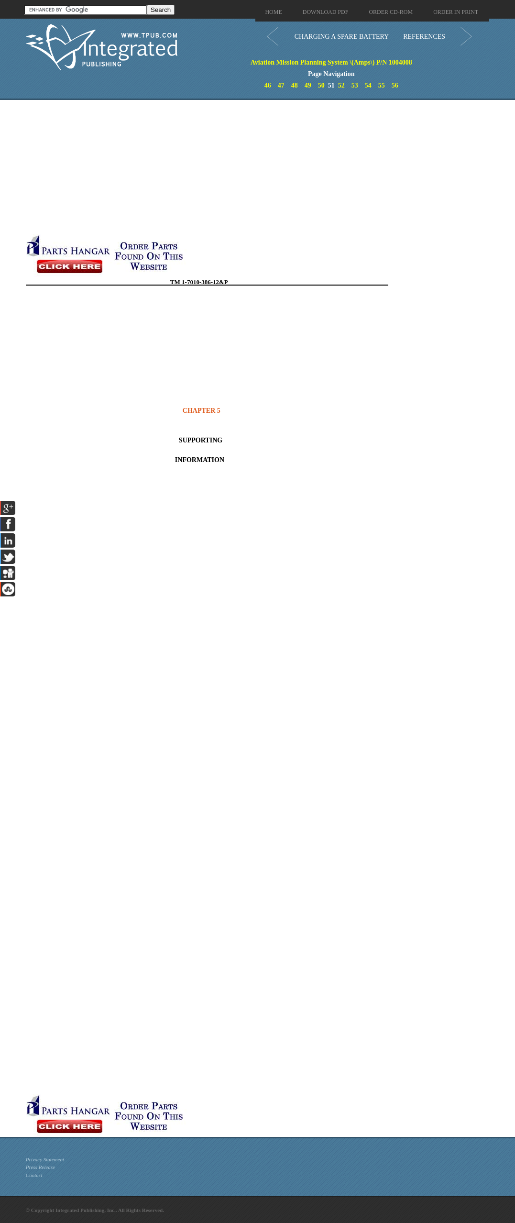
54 (368, 85)
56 (395, 85)
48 (294, 85)
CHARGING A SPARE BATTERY (342, 36)
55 (381, 85)
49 (308, 85)
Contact (34, 1175)
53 (354, 85)
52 (341, 85)
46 (267, 85)
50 (321, 85)
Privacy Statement (45, 1159)
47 (281, 85)
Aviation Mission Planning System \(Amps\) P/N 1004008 (331, 62)
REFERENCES (424, 36)
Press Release (40, 1167)
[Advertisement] (229, 167)
